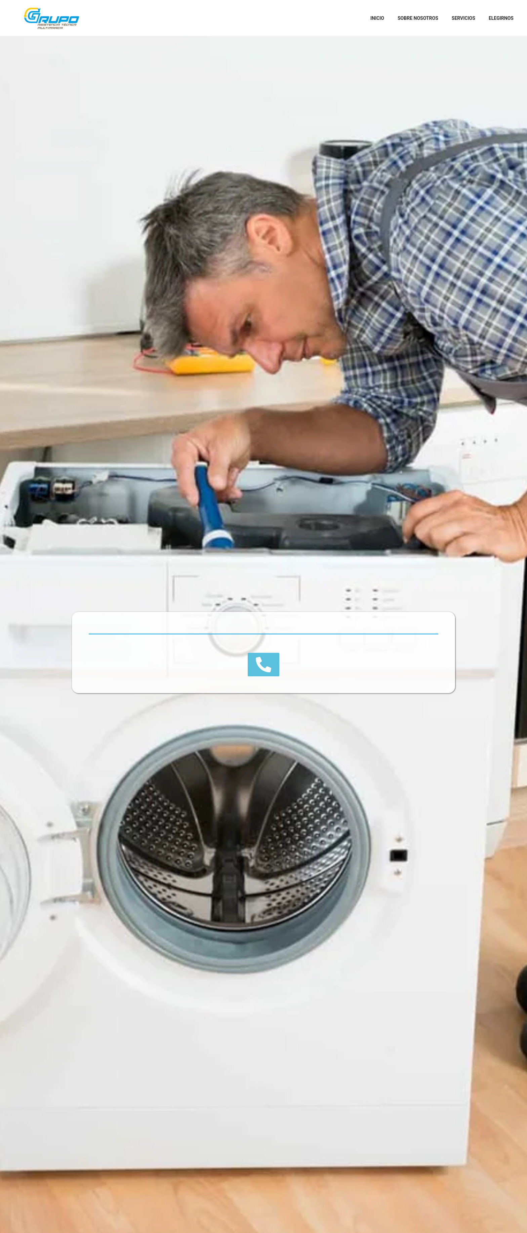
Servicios (463, 18)
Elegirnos (501, 18)
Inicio (377, 18)
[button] (263, 664)
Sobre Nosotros (418, 18)
